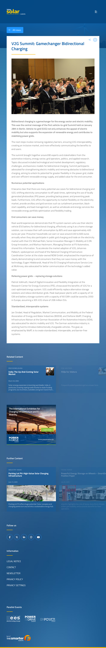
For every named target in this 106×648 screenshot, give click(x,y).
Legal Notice (14, 561)
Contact (11, 567)
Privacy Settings (16, 585)
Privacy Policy (15, 579)
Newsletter (13, 573)
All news (14, 30)
